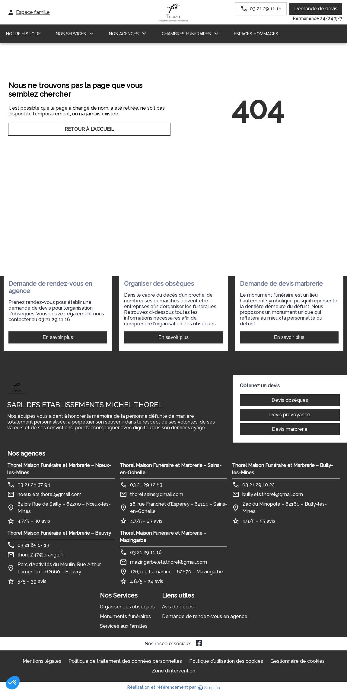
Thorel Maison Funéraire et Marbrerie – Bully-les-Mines (282, 469)
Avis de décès (178, 607)
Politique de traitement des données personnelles (125, 661)
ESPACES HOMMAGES (256, 33)
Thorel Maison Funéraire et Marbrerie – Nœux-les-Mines (59, 469)
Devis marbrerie (289, 429)
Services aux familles (124, 626)
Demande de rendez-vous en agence (204, 616)
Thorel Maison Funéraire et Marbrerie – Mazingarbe (163, 536)
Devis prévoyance (289, 414)
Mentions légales (42, 661)
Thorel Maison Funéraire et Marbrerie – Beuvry (59, 533)
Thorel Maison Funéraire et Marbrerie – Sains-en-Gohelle (170, 469)
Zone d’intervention (173, 671)
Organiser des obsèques (127, 607)
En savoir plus (58, 337)
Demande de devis (315, 8)
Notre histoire (23, 33)
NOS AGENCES (124, 33)
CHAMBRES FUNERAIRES (186, 33)
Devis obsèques (290, 400)
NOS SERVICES (71, 33)
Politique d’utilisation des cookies (226, 661)
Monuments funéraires (125, 616)
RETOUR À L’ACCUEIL (89, 129)
